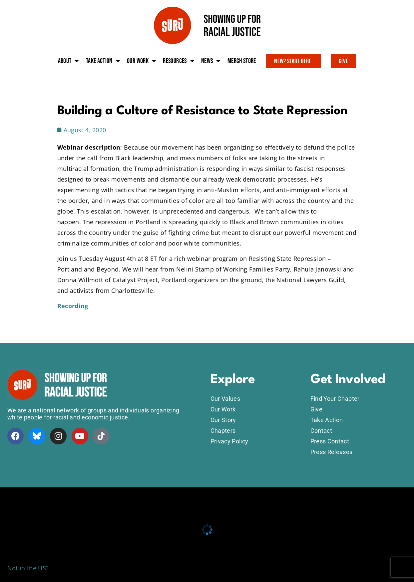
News (211, 61)
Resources (179, 61)
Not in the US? (28, 568)
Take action (103, 61)
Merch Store (241, 61)
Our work (141, 61)
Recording (72, 306)
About (68, 61)
